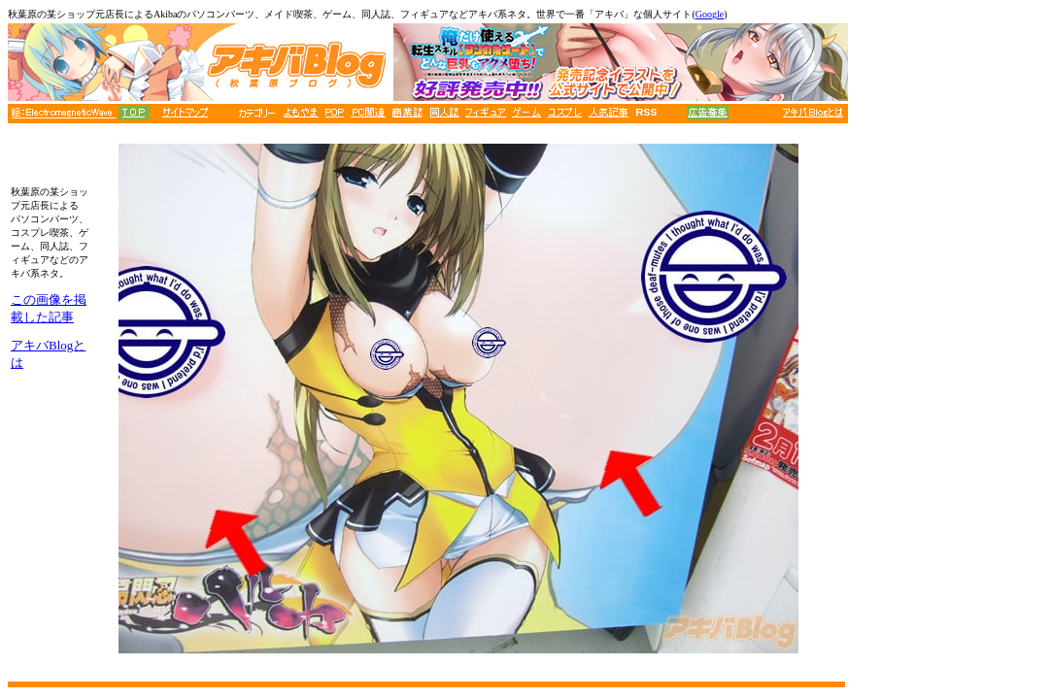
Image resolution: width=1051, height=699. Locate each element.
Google (709, 14)
